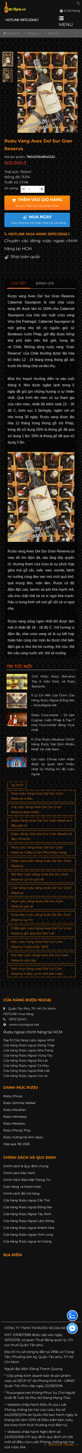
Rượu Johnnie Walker (19, 1103)
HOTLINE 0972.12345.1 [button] (21, 20)
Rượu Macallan (14, 1110)
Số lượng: (11, 188)
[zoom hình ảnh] (72, 128)
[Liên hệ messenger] (72, 1328)
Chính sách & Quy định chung (26, 1166)
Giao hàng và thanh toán (22, 1187)
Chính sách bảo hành (19, 1173)
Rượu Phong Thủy (17, 1130)
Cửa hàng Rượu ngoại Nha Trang (28, 1050)
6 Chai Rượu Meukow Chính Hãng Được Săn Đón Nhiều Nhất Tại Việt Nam (52, 744)
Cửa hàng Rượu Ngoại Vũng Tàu (27, 1055)
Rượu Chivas (12, 1096)
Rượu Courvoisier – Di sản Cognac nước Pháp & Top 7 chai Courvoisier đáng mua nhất (52, 722)
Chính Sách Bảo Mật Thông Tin (27, 1180)
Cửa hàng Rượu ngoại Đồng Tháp (28, 1045)
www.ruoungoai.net (24, 1024)
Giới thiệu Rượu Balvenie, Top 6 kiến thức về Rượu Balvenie (54, 681)
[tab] (18, 283)
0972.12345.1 (18, 1019)
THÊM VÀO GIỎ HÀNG (37, 202)
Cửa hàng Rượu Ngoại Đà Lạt (25, 1060)
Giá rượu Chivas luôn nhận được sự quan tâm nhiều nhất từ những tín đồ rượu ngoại (52, 766)
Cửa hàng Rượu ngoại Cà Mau (26, 1066)
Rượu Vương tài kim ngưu (23, 1137)
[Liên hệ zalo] (72, 1315)
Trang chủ (12, 33)
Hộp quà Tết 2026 (16, 1144)
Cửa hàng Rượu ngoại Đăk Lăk (26, 1071)
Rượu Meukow (14, 1123)
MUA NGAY (38, 219)
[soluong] (32, 189)
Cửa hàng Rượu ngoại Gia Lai (25, 1076)
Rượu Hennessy (15, 1117)
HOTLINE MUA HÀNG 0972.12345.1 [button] (37, 234)
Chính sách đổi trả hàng (21, 1193)
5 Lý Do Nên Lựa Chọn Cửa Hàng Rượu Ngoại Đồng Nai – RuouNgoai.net (52, 700)
